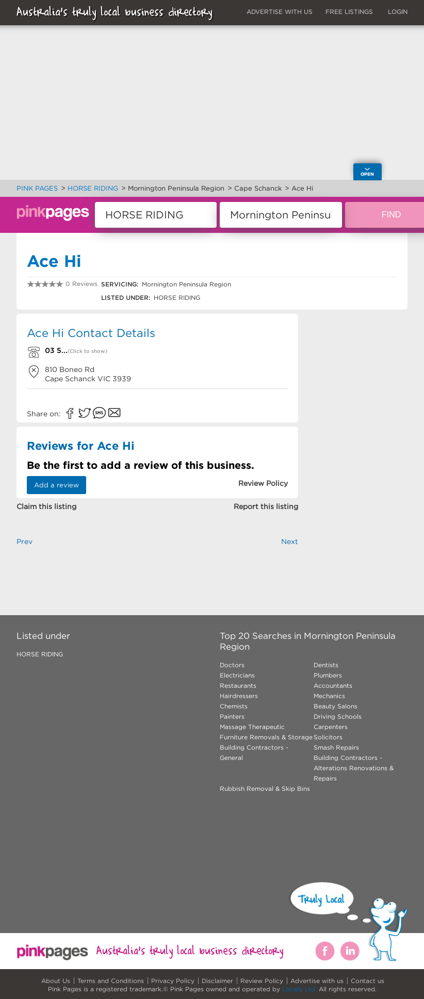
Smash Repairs (336, 747)
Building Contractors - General (254, 752)
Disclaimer (217, 980)
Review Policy (261, 980)
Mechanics (329, 695)
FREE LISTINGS (349, 11)
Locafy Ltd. (299, 989)
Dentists (326, 665)
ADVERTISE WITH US (280, 11)
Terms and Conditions (110, 980)
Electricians (237, 675)
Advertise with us (317, 980)
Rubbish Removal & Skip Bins (265, 788)
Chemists (234, 706)
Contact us (367, 980)
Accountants (333, 685)
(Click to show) (87, 351)
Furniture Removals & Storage (266, 737)
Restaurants (238, 685)
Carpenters (331, 726)
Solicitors (328, 737)
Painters (232, 716)
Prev (24, 541)
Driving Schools (338, 716)
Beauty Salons (335, 706)
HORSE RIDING (40, 654)
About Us (55, 980)
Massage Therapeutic (252, 726)
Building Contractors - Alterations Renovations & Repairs (354, 768)
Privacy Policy (172, 980)
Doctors (232, 665)
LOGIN (397, 11)
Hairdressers (239, 695)
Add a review (56, 485)
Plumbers (328, 675)
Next (289, 541)
